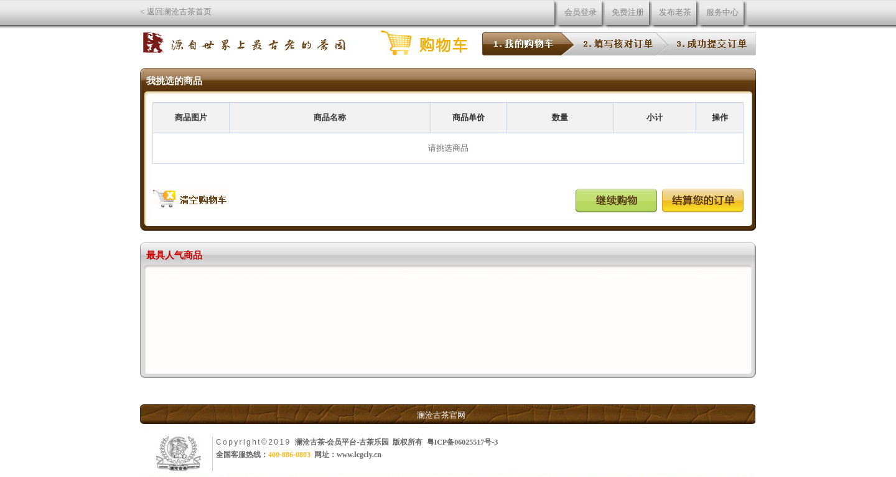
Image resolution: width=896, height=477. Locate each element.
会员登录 (580, 12)
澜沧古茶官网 (441, 415)
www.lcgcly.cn (359, 454)
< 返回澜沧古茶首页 (176, 11)
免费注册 (628, 12)
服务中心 (722, 12)
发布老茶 (675, 12)
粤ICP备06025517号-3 (462, 442)
